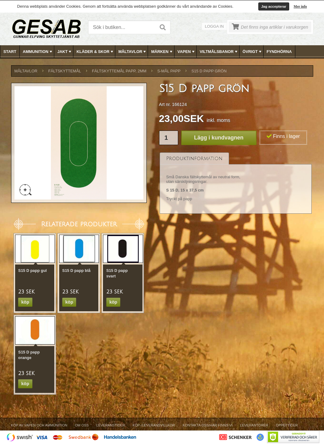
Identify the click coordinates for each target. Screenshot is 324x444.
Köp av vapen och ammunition (39, 425)
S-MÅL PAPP (168, 71)
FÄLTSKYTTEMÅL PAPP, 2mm (119, 71)
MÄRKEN (162, 51)
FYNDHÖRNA (279, 51)
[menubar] (162, 51)
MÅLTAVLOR (132, 51)
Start (9, 51)
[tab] (194, 158)
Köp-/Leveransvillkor (154, 425)
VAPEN (187, 51)
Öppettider (287, 425)
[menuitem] (10, 51)
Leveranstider (110, 425)
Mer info (300, 6)
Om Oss (82, 425)
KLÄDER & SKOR (95, 51)
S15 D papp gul (32, 270)
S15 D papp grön (209, 71)
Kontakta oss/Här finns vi (207, 425)
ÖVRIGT (253, 51)
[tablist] (235, 183)
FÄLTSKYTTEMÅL (64, 71)
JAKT (64, 51)
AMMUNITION (38, 51)
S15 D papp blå (76, 270)
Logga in (214, 26)
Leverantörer (254, 425)
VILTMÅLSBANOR (219, 51)
